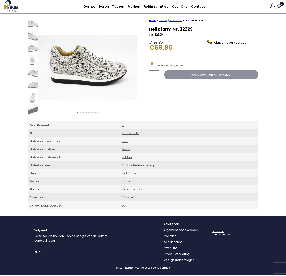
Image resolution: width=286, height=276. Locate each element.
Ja (123, 206)
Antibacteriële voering (138, 166)
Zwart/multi (130, 134)
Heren (104, 7)
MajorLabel (164, 268)
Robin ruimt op (157, 7)
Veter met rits (132, 190)
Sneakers (175, 21)
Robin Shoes (132, 268)
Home (152, 21)
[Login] (215, 225)
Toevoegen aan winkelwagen (211, 75)
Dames (89, 7)
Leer (125, 142)
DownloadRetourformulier (221, 233)
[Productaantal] (154, 73)
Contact (199, 7)
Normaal (128, 182)
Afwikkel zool (131, 198)
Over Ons (180, 7)
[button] (77, 113)
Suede (126, 150)
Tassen (119, 7)
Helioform (129, 174)
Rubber (127, 158)
